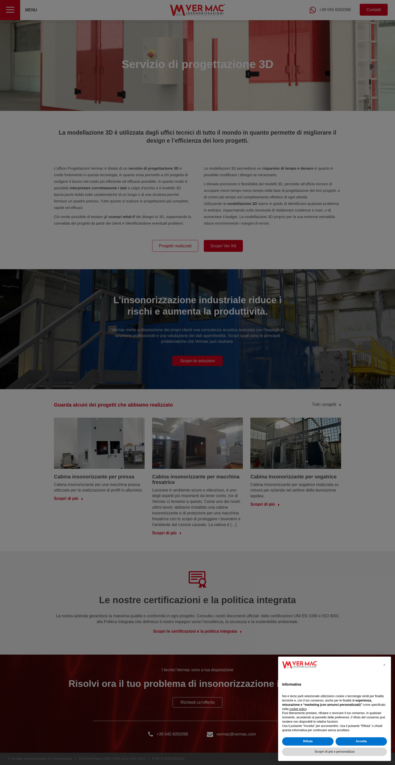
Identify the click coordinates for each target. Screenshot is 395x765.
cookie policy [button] (298, 709)
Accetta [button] (361, 741)
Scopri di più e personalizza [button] (334, 751)
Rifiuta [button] (307, 741)
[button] (384, 665)
